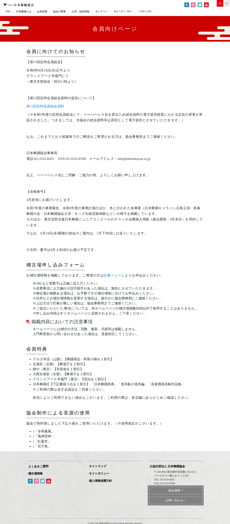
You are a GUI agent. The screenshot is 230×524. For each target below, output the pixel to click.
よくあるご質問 (39, 466)
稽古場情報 (36, 472)
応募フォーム (114, 275)
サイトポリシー (100, 472)
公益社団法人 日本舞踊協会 (167, 466)
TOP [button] (7, 11)
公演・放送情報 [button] (80, 11)
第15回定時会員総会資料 (45, 106)
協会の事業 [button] (59, 11)
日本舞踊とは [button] (23, 11)
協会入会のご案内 (123, 11)
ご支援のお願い (145, 11)
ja (215, 4)
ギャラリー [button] (101, 11)
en (225, 4)
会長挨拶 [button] (42, 11)
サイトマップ (98, 466)
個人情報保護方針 (101, 479)
